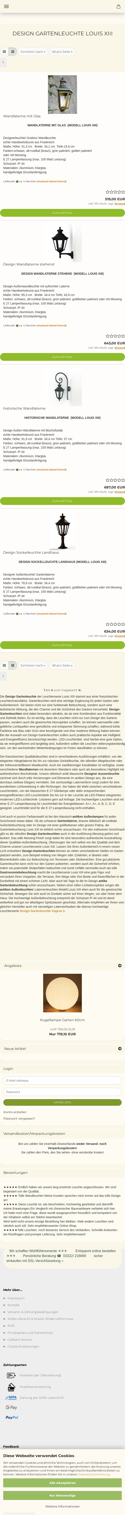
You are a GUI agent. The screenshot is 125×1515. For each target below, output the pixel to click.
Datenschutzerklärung (94, 1474)
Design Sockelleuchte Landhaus (31, 552)
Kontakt (14, 1305)
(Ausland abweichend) (52, 181)
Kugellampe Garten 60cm (62, 1020)
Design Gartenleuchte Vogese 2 (42, 911)
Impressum (16, 1298)
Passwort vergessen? (19, 1118)
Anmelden (62, 1102)
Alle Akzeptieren (62, 1483)
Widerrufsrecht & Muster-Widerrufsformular (41, 1319)
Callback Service (20, 1340)
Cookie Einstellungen (23, 1346)
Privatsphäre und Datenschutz (30, 1333)
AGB (11, 1326)
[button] (4, 51)
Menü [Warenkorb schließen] (6, 6)
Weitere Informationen (62, 1506)
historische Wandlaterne (24, 408)
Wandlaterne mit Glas (22, 116)
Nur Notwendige (62, 1495)
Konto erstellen (14, 1112)
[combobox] (33, 51)
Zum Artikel (62, 212)
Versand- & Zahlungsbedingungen (33, 1312)
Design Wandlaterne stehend (28, 264)
